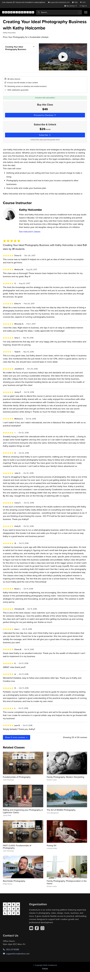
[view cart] (83, 2)
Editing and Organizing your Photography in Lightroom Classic (23, 811)
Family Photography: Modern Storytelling (65, 776)
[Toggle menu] (86, 12)
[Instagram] (42, 928)
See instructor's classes (29, 231)
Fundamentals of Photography (16, 776)
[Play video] (63, 56)
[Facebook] (37, 928)
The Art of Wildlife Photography (61, 809)
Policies (45, 968)
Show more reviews (16, 737)
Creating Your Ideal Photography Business (15, 48)
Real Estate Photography (14, 880)
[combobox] (59, 12)
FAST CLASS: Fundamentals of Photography (17, 846)
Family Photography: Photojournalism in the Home (67, 882)
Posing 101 (51, 845)
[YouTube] (31, 928)
